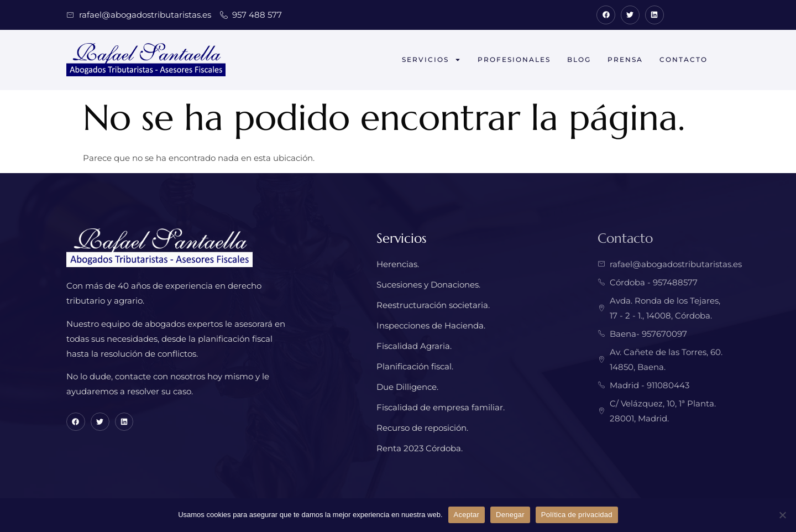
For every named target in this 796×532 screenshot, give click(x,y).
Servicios (431, 60)
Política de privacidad (576, 514)
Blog (579, 59)
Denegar (510, 514)
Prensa (625, 59)
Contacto (683, 59)
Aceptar (467, 514)
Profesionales (514, 59)
